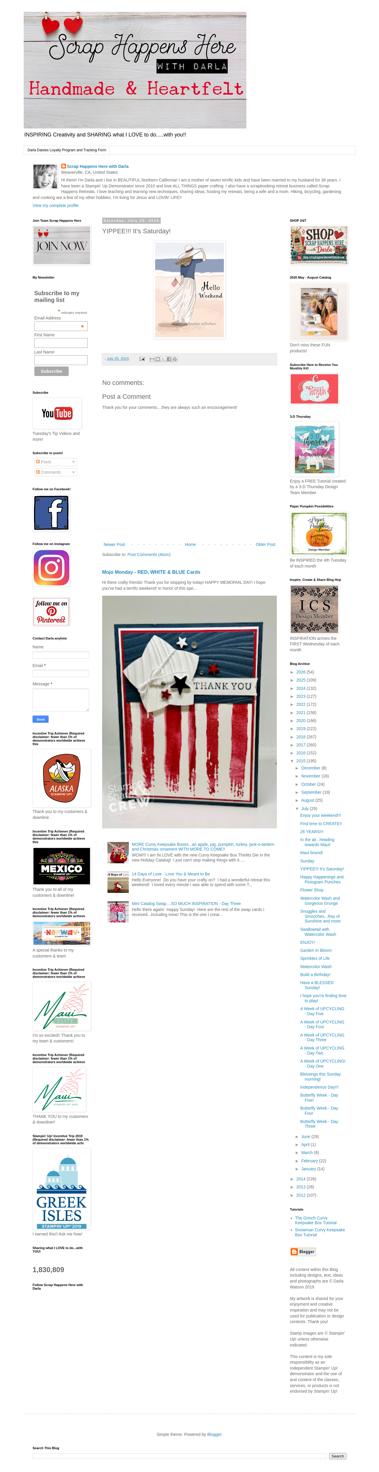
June (306, 1136)
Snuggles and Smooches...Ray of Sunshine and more (320, 916)
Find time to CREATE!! (321, 823)
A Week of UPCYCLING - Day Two (322, 1050)
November (311, 776)
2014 (301, 1179)
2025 (301, 680)
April (306, 1144)
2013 (301, 1187)
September (311, 792)
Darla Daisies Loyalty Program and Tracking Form (67, 150)
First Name (44, 334)
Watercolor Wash (316, 966)
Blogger (214, 1434)
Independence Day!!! (319, 1087)
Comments (48, 472)
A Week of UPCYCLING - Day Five (322, 1011)
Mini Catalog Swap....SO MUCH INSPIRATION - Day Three (186, 903)
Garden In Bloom (316, 950)
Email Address (59, 318)
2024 (301, 688)
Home (190, 544)
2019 (301, 728)
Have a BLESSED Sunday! (317, 985)
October (309, 784)
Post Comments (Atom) (149, 554)
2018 (301, 737)
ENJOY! (307, 942)
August (308, 800)
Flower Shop (312, 890)
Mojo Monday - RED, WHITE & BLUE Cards (151, 572)
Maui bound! (311, 852)
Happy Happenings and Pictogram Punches (321, 879)
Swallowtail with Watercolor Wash (318, 932)
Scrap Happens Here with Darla (98, 166)
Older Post (265, 544)
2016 (301, 753)
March (307, 1152)
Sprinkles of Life (315, 958)
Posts (43, 461)
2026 (301, 672)
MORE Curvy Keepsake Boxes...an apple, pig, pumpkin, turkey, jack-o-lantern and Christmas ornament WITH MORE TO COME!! (203, 847)
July (305, 808)
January (309, 1168)
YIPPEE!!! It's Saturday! (322, 869)
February (310, 1160)
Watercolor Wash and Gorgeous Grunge (320, 901)
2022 (301, 704)
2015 (301, 761)
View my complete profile (55, 205)
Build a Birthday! (315, 974)
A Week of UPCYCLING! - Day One (323, 1063)
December (311, 768)
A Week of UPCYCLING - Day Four (322, 1024)
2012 (301, 1195)
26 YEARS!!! (311, 831)
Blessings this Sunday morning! (320, 1076)
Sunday (307, 861)
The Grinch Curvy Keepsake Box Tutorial (316, 1220)
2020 (301, 720)
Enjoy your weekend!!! (320, 815)
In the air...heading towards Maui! (317, 842)
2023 (301, 696)
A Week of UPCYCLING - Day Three (322, 1037)
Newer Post (114, 544)
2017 (301, 745)
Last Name (44, 352)
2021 (301, 712)
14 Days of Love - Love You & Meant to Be (171, 874)
